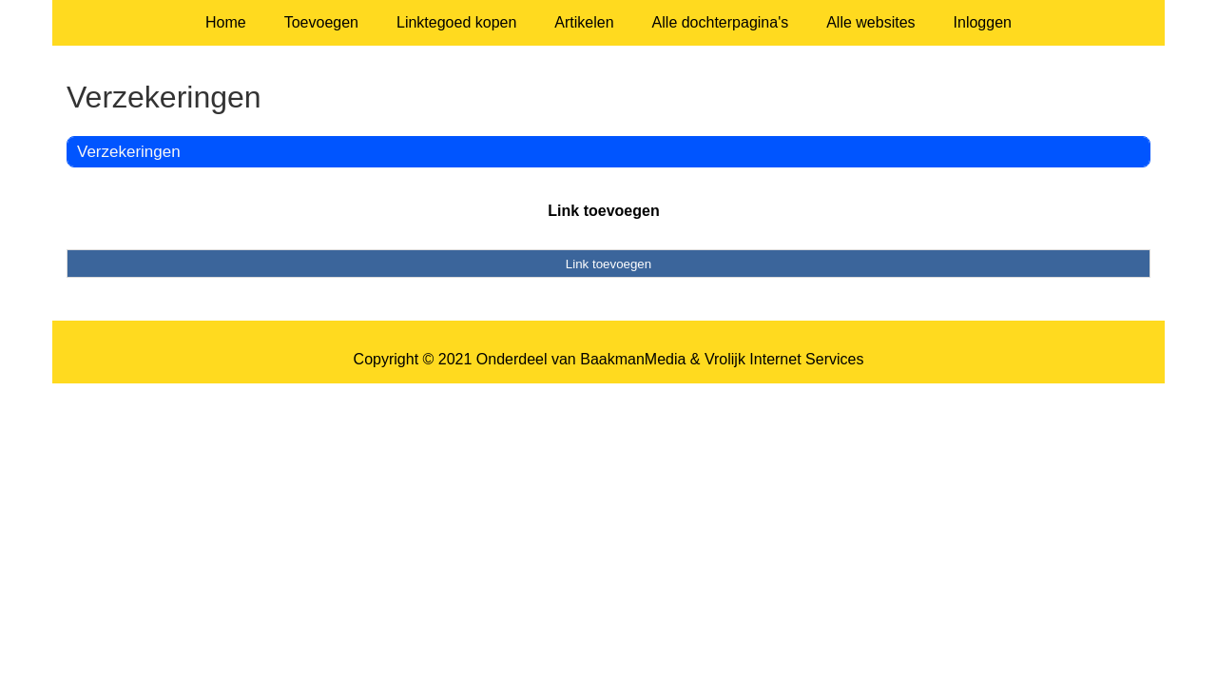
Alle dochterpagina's (720, 22)
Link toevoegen (603, 211)
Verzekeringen (129, 152)
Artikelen (583, 22)
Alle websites (870, 22)
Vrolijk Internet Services (784, 359)
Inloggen (983, 22)
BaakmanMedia (633, 359)
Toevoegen (321, 22)
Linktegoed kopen (456, 22)
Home (225, 22)
